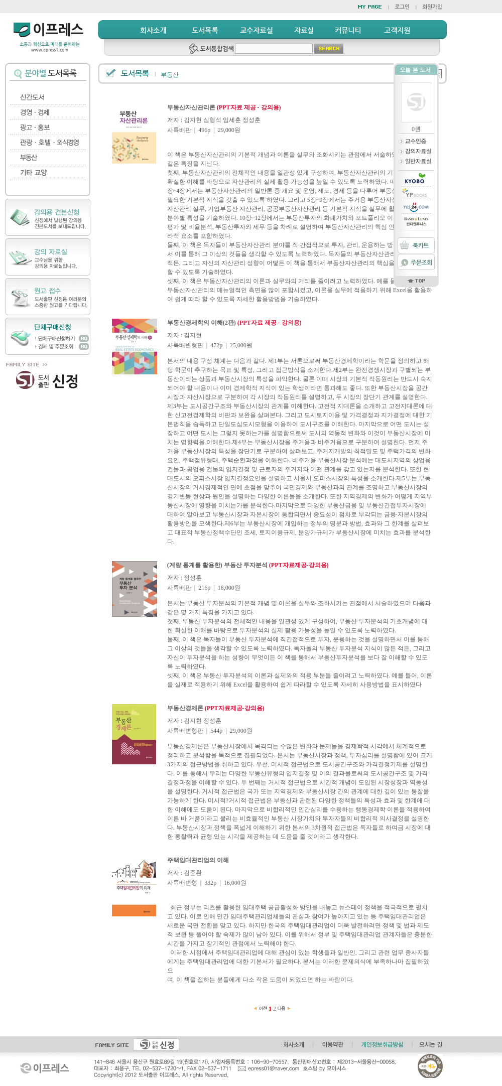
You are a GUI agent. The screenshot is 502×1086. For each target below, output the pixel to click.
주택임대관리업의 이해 (198, 860)
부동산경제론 (216, 708)
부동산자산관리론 (224, 107)
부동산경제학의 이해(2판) (234, 322)
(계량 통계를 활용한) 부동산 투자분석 (248, 565)
